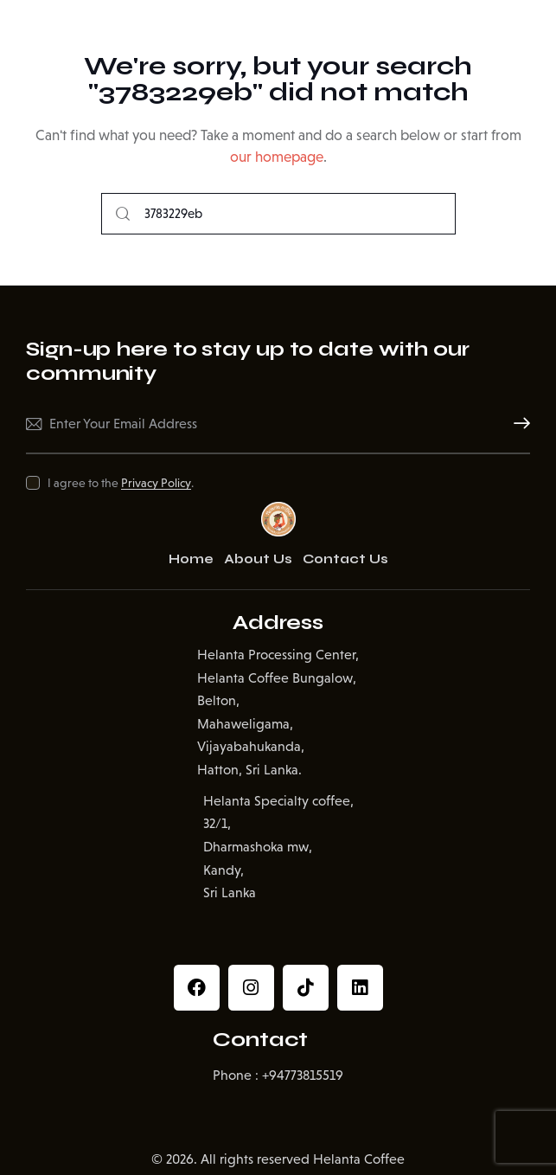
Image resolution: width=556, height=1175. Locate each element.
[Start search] (122, 213)
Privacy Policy (156, 483)
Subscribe (517, 424)
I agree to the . (121, 483)
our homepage (276, 157)
